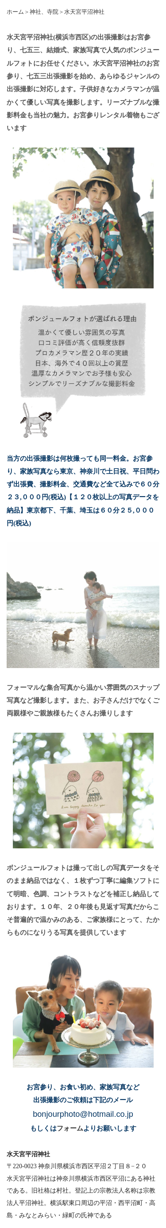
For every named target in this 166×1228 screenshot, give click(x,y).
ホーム (15, 12)
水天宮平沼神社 (84, 12)
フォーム (70, 1128)
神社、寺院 (44, 12)
